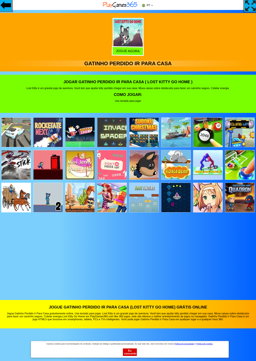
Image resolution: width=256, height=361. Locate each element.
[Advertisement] (128, 253)
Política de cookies (204, 344)
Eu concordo (130, 352)
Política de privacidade (184, 344)
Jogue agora (128, 51)
